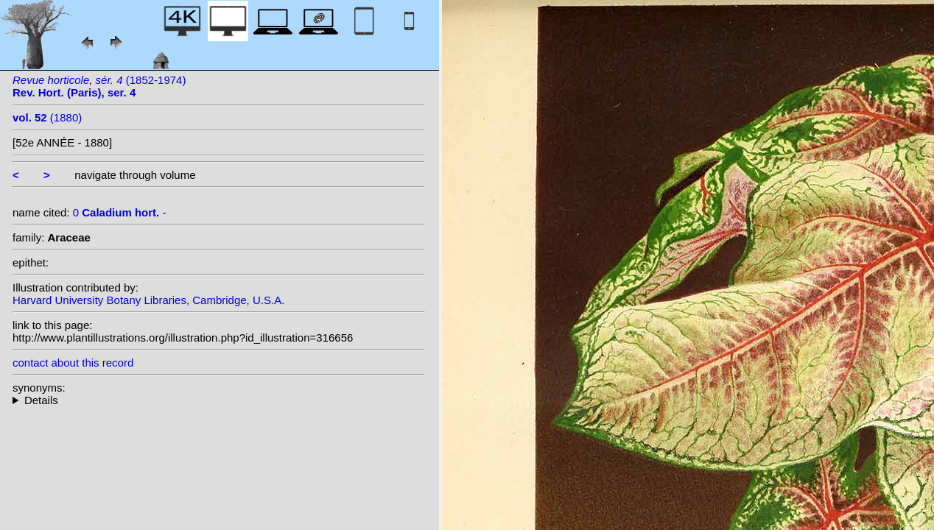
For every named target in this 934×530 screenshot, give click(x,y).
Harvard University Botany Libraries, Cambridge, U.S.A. (148, 300)
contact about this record (73, 362)
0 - (119, 212)
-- (219, 400)
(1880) (47, 117)
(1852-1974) (99, 86)
